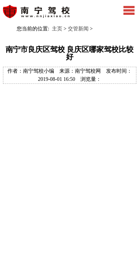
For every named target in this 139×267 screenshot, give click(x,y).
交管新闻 (78, 29)
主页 (57, 29)
